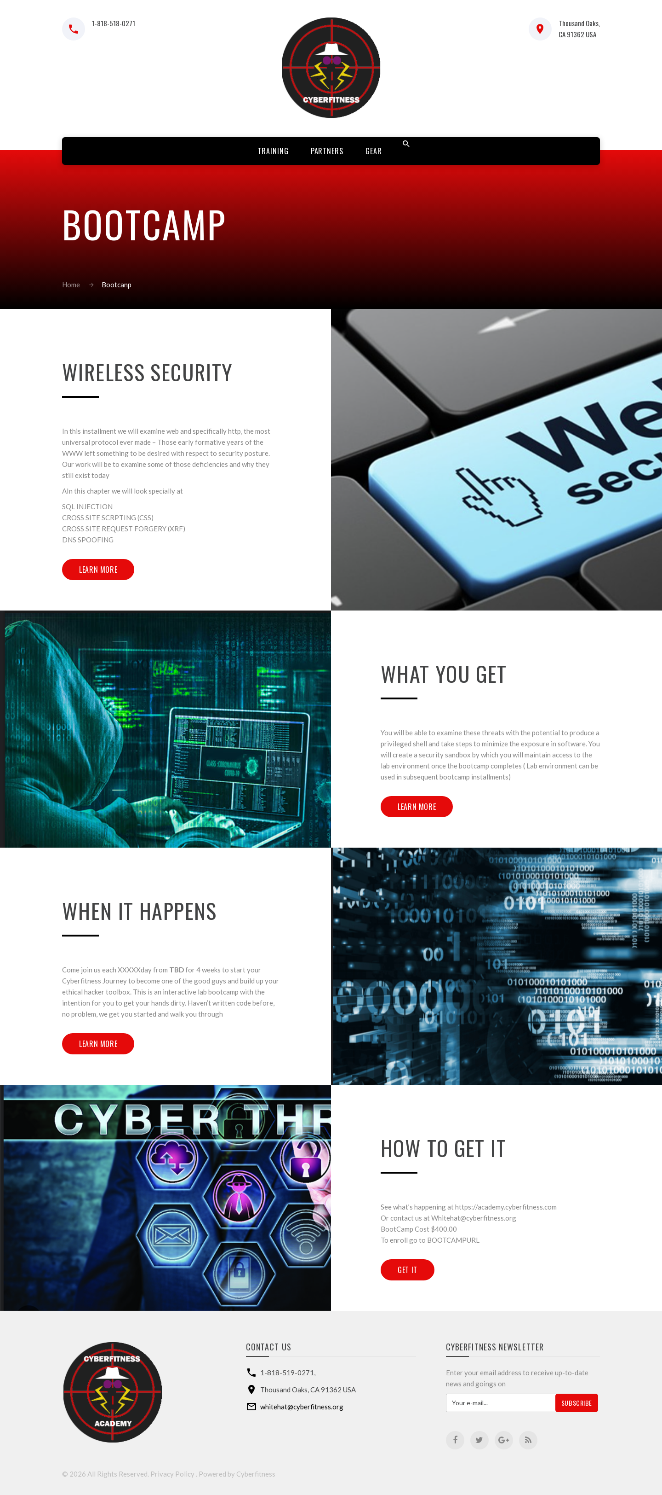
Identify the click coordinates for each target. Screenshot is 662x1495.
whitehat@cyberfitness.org (301, 1406)
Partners (327, 151)
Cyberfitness (255, 1474)
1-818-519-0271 (287, 1372)
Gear (373, 151)
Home (71, 284)
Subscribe (576, 1403)
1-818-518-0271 (113, 23)
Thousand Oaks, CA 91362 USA (579, 28)
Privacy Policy (172, 1474)
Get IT (407, 1269)
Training (273, 151)
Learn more (98, 569)
